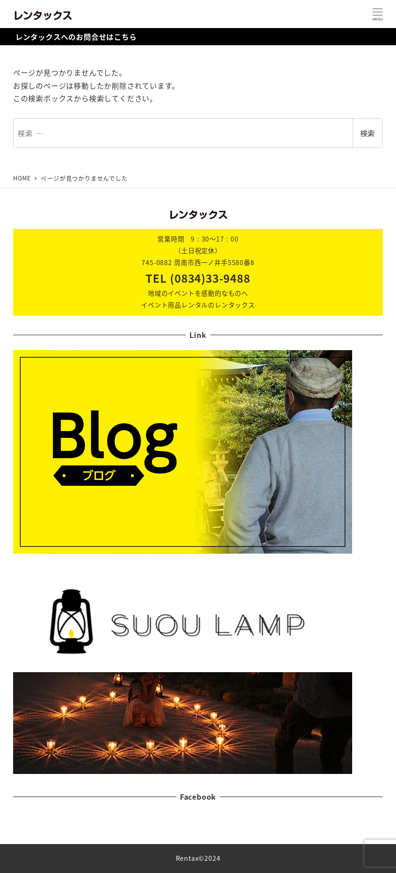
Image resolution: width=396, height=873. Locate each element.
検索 (367, 133)
